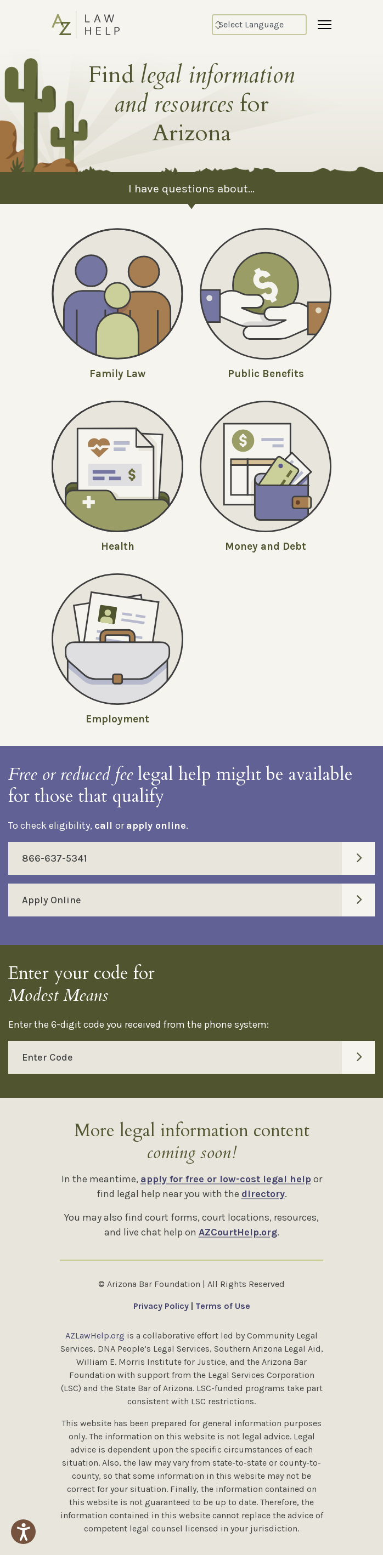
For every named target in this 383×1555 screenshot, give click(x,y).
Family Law (117, 374)
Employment (117, 719)
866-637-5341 (198, 858)
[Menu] (324, 24)
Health (117, 546)
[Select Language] (259, 24)
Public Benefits (266, 374)
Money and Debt (265, 546)
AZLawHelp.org (95, 1335)
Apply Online (198, 900)
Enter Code (198, 1057)
